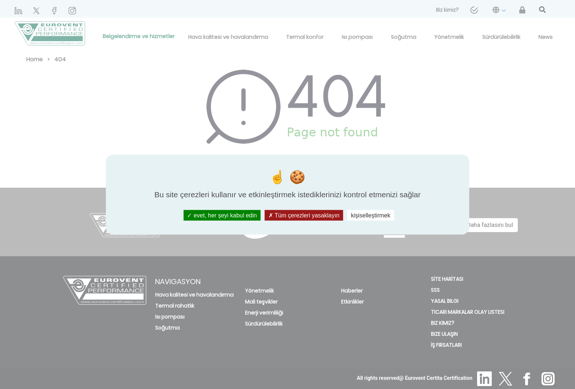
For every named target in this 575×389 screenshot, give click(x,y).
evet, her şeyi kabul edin (222, 215)
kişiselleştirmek (371, 215)
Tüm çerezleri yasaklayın (304, 215)
